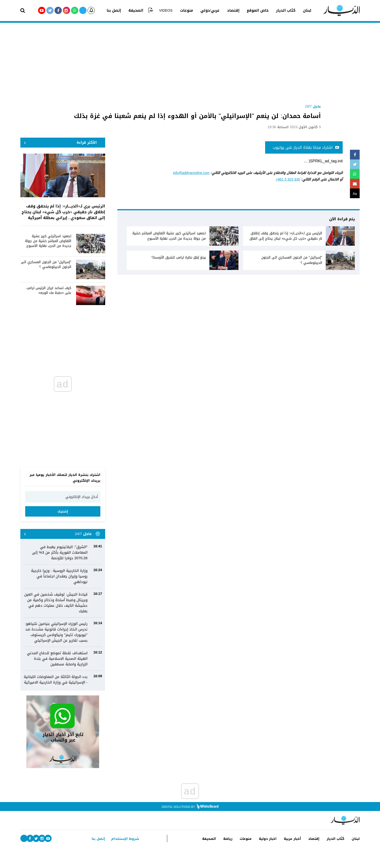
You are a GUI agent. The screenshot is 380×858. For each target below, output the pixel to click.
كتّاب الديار (280, 10)
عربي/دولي (209, 10)
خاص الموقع (254, 10)
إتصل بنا (121, 10)
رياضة (220, 838)
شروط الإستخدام (124, 838)
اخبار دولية (262, 838)
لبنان (300, 10)
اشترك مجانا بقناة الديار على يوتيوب (306, 147)
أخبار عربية (288, 838)
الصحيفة (141, 10)
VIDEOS (168, 10)
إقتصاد (231, 10)
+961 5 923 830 (288, 179)
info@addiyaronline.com (191, 173)
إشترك (62, 511)
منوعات (187, 10)
